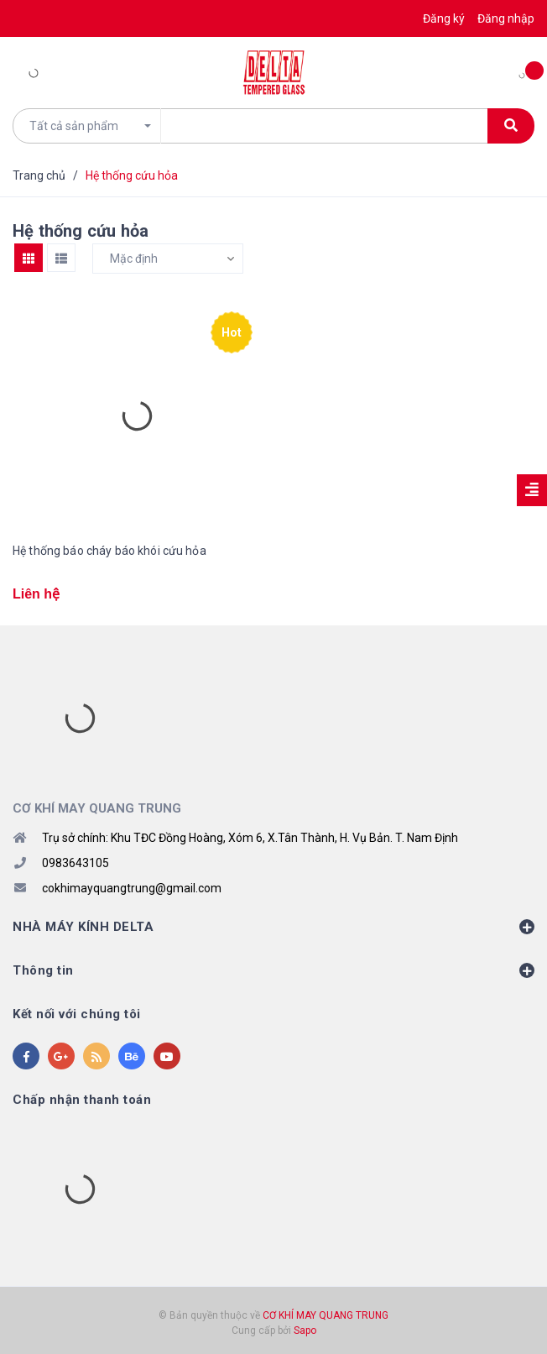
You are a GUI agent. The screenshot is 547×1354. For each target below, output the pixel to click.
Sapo (305, 1330)
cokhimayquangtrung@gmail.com (131, 888)
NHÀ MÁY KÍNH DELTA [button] (273, 926)
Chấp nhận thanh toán (82, 1099)
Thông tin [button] (273, 970)
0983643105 (75, 863)
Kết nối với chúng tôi (77, 1014)
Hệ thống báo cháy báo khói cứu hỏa (109, 550)
